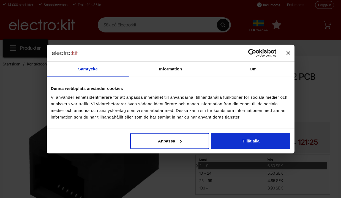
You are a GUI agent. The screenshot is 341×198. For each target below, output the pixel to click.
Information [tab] (170, 69)
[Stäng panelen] (288, 53)
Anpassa (170, 140)
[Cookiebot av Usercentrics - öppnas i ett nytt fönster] (252, 53)
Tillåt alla (251, 140)
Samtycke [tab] (88, 69)
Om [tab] (253, 69)
